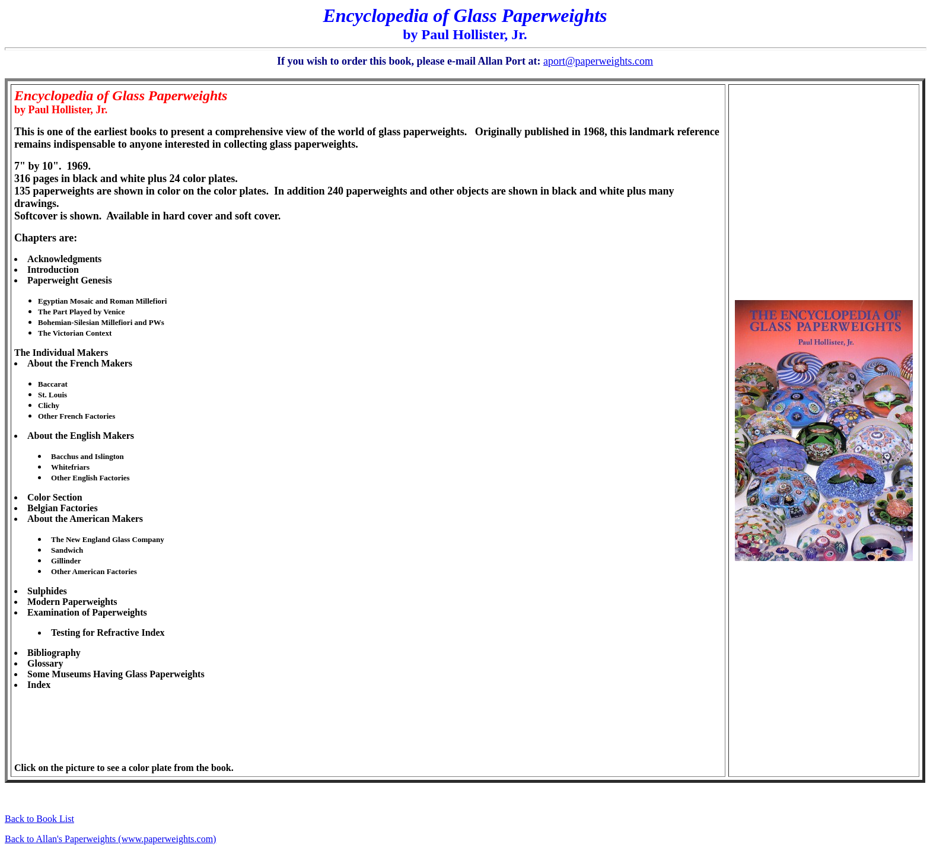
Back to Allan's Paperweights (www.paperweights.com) (110, 839)
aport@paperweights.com (598, 61)
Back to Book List (39, 819)
